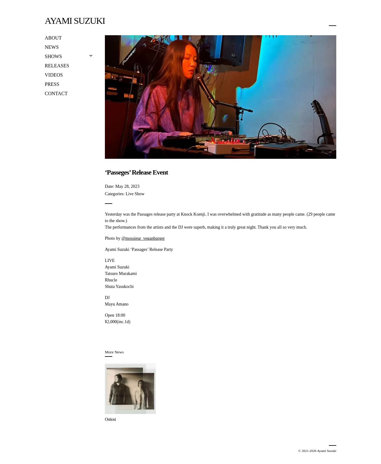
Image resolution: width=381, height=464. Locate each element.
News (52, 47)
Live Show (135, 194)
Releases (57, 65)
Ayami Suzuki (75, 20)
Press (52, 84)
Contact (56, 93)
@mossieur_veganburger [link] (143, 238)
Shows (53, 56)
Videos (54, 75)
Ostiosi (110, 419)
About (53, 37)
